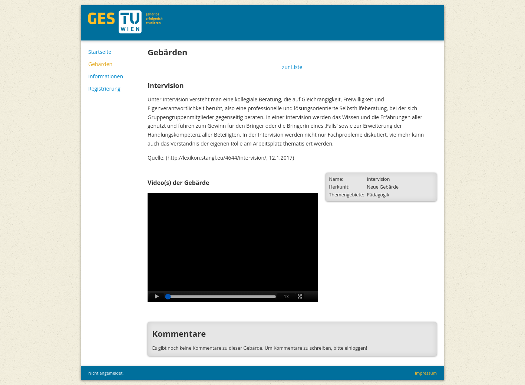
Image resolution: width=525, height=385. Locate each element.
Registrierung (104, 88)
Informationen (105, 76)
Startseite (99, 51)
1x (286, 296)
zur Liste (292, 67)
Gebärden (100, 64)
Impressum (426, 373)
